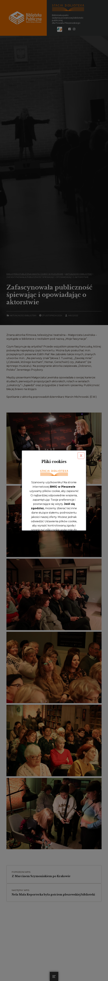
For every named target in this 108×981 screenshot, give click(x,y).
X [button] (81, 455)
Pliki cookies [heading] (54, 461)
